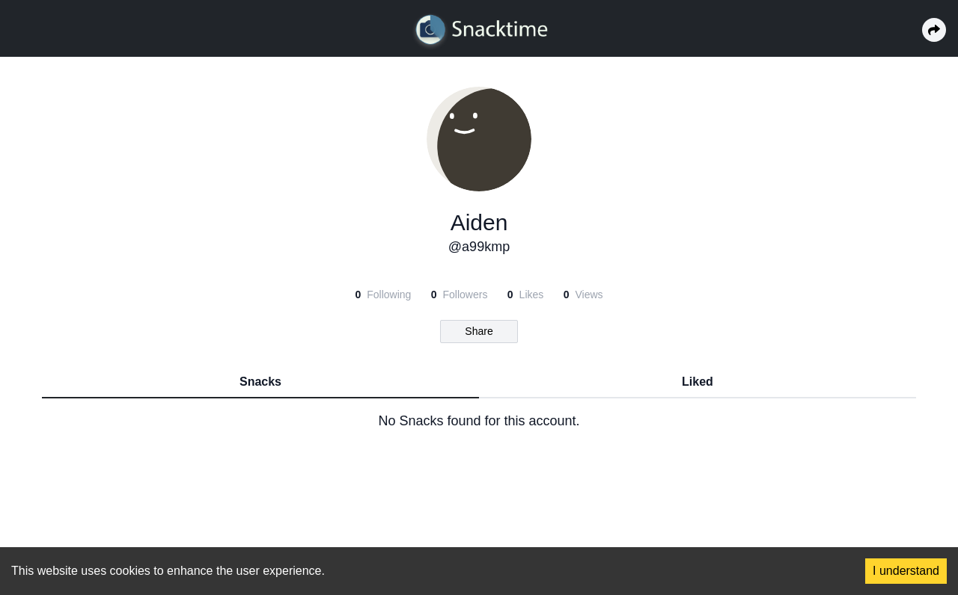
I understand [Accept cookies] (906, 570)
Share (478, 331)
